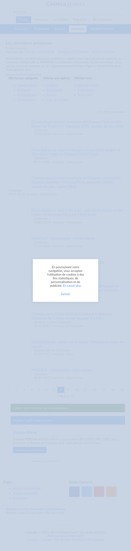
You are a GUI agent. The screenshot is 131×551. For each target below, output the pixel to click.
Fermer (65, 294)
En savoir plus (72, 285)
